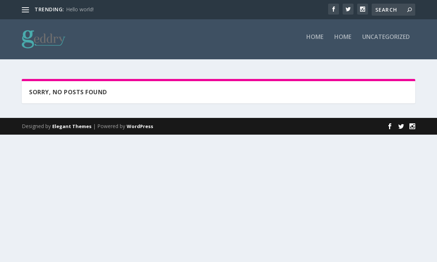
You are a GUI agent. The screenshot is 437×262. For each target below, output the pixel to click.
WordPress (140, 126)
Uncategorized (386, 42)
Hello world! (80, 9)
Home (314, 42)
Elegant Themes (71, 126)
